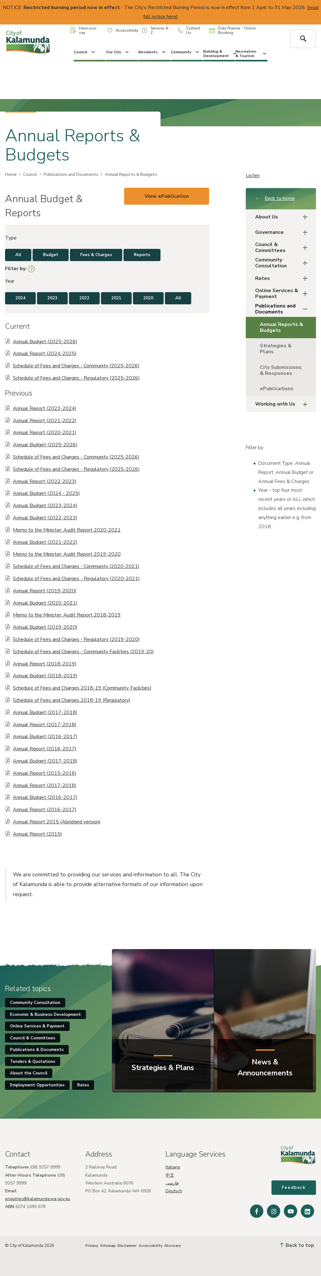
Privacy (91, 1245)
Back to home (275, 198)
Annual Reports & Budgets (281, 327)
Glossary (172, 1245)
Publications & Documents (37, 1050)
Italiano (173, 1167)
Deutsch (174, 1191)
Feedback (294, 1187)
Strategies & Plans (276, 348)
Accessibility (122, 30)
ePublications (276, 388)
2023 (52, 298)
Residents (152, 52)
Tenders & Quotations (32, 1061)
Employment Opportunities (37, 1085)
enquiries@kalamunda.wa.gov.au (37, 1199)
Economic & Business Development (45, 1014)
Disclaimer (127, 1245)
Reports (142, 255)
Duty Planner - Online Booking (232, 30)
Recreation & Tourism (251, 53)
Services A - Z (156, 30)
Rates (283, 278)
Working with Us (283, 404)
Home (11, 174)
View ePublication (167, 196)
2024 (20, 298)
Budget (50, 255)
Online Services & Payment (283, 293)
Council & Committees (283, 247)
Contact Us (188, 30)
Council (85, 52)
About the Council (28, 1073)
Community (185, 52)
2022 (84, 298)
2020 (148, 298)
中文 (170, 1175)
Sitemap (108, 1245)
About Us (283, 217)
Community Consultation (283, 262)
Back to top (297, 1245)
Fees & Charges (96, 255)
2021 (116, 298)
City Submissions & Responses (281, 370)
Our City (118, 52)
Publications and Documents (71, 174)
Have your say (83, 30)
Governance (283, 232)
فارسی (172, 1183)
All (18, 255)
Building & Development (219, 53)
